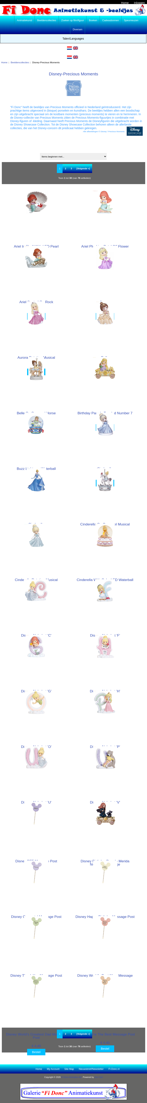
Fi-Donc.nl (114, 1069)
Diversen (77, 29)
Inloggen (139, 2)
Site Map (69, 1069)
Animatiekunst (24, 20)
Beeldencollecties (20, 62)
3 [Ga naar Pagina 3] (71, 168)
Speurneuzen (131, 20)
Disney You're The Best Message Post (105, 1034)
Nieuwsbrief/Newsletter (91, 1069)
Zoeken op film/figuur (72, 20)
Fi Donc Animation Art (71, 1077)
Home (125, 2)
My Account (53, 1069)
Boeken (93, 20)
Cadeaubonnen (110, 20)
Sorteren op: (73, 151)
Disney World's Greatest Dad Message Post (36, 1036)
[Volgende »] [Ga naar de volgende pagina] (83, 168)
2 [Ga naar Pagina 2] (65, 168)
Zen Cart (99, 1077)
